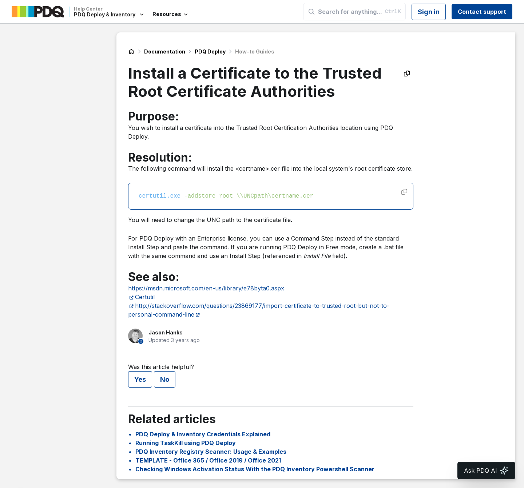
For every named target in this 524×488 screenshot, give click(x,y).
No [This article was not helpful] (164, 379)
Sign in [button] (429, 12)
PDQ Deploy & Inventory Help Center (131, 51)
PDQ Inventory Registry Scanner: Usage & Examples (210, 451)
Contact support (482, 11)
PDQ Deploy (210, 51)
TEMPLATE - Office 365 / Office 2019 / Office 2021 (208, 460)
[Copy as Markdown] (406, 73)
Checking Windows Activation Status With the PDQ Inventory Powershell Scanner (254, 469)
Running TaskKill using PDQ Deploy (185, 443)
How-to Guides (254, 51)
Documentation (164, 51)
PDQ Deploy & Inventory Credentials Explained (202, 434)
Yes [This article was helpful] (140, 379)
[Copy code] (404, 192)
